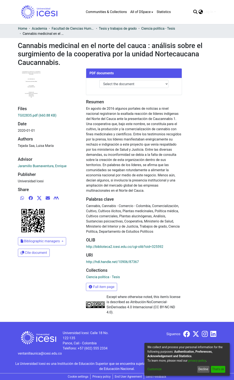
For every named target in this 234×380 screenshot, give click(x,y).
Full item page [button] (101, 287)
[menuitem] (141, 12)
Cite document (34, 253)
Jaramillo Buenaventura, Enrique (42, 166)
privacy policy (197, 360)
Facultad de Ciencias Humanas (73, 28)
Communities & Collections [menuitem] (106, 12)
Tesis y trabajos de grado (118, 28)
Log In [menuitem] (208, 12)
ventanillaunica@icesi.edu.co (40, 353)
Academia (39, 28)
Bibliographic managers (41, 241)
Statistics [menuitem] (164, 12)
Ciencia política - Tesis (158, 28)
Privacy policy (101, 376)
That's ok (218, 369)
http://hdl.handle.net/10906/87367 (112, 262)
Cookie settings (78, 376)
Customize (154, 369)
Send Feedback (156, 376)
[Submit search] (195, 12)
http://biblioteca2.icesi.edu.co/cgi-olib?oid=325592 (124, 247)
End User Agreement (128, 376)
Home (22, 28)
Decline (203, 369)
